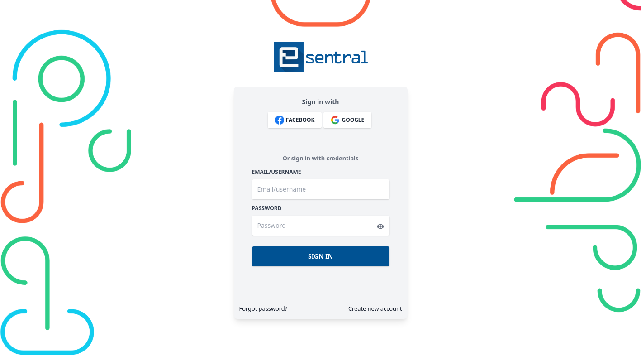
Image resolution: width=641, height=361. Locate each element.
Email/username (276, 172)
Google (347, 120)
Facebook (295, 120)
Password (267, 208)
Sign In (320, 256)
